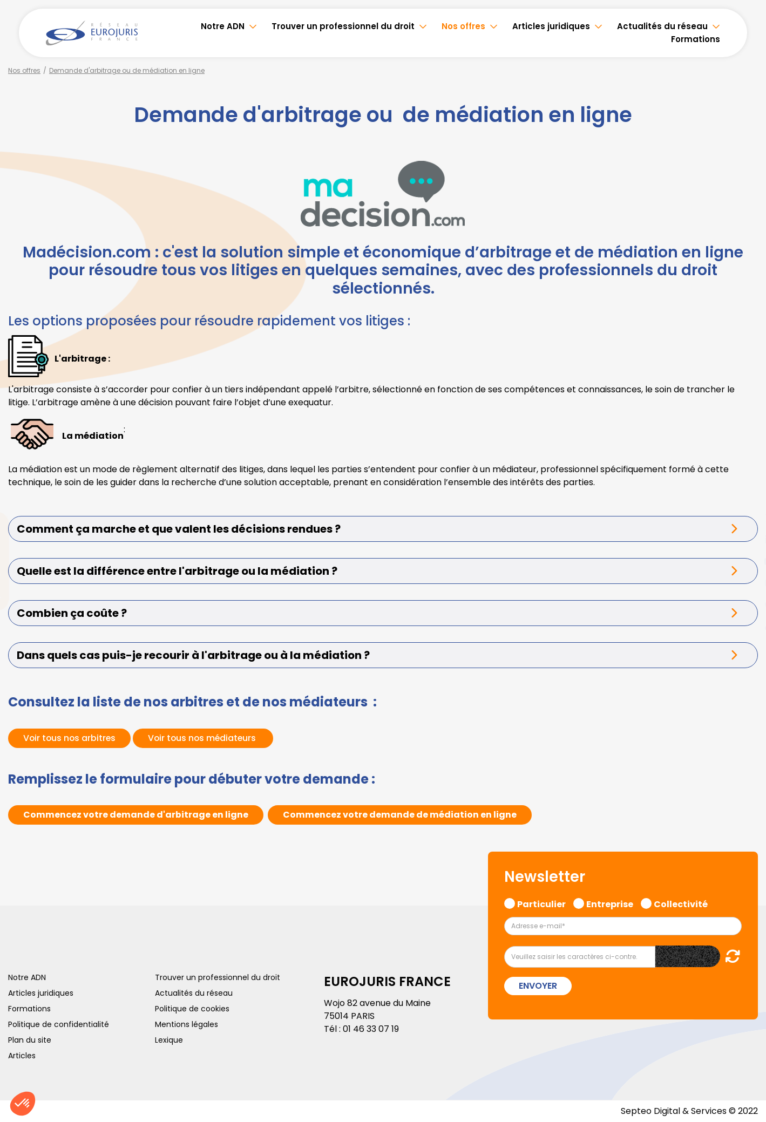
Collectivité (681, 903)
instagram (744, 582)
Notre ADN (223, 26)
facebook (744, 496)
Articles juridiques (551, 26)
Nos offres (463, 26)
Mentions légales (186, 1024)
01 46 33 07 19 (371, 1029)
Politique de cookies (192, 1008)
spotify (744, 604)
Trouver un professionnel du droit (343, 26)
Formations (695, 39)
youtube (744, 561)
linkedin (744, 539)
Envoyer (538, 986)
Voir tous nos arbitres (70, 738)
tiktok (744, 626)
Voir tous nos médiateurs (206, 738)
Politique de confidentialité (58, 1024)
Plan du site (29, 1040)
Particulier (541, 903)
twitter (744, 518)
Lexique (169, 1040)
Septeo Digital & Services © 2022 (689, 1111)
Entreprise (609, 903)
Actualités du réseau (662, 26)
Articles (22, 1055)
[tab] (383, 529)
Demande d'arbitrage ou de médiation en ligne (127, 70)
